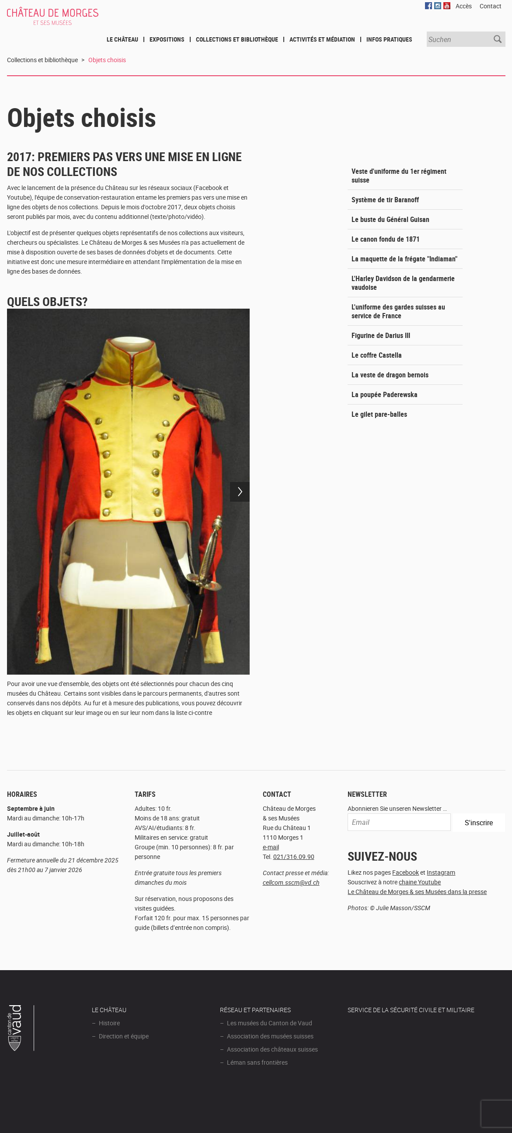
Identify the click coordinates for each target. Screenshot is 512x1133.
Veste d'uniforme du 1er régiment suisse (399, 175)
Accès (464, 6)
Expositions (167, 39)
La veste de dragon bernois (390, 375)
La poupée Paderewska (385, 394)
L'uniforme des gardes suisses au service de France (398, 311)
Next (240, 492)
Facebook (405, 872)
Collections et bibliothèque (237, 39)
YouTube (446, 5)
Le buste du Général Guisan (390, 219)
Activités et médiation (322, 39)
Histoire (109, 1023)
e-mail (271, 847)
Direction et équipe (124, 1036)
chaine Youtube (420, 882)
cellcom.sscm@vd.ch (291, 882)
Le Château (122, 39)
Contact (491, 6)
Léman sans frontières (257, 1062)
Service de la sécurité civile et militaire (411, 1010)
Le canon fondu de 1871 (386, 239)
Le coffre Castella (377, 355)
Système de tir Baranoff (385, 199)
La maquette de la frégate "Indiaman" (404, 259)
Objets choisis (107, 60)
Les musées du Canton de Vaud (269, 1023)
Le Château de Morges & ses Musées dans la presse (417, 891)
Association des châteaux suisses (272, 1049)
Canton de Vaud (21, 1029)
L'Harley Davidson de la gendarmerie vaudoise (403, 283)
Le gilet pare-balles (379, 414)
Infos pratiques (389, 39)
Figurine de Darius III (381, 335)
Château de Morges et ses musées (64, 21)
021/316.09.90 (293, 856)
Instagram (441, 872)
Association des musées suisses (270, 1036)
